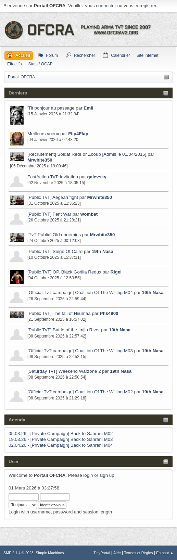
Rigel (116, 272)
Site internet (148, 55)
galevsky (96, 176)
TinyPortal (101, 553)
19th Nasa (102, 251)
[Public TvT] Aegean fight (52, 197)
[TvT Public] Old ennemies (54, 234)
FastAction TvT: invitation (52, 176)
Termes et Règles (138, 553)
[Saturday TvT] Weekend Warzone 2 (64, 371)
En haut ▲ (165, 553)
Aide (117, 553)
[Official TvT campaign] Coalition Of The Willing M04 (80, 292)
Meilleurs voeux (43, 133)
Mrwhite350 (39, 160)
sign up (107, 475)
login (88, 475)
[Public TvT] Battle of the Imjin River (63, 329)
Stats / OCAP (40, 64)
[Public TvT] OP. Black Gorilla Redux (64, 272)
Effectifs (14, 64)
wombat (89, 214)
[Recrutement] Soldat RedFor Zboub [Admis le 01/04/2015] (86, 154)
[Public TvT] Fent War (49, 214)
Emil (88, 108)
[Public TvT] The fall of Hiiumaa (59, 313)
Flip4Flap (78, 133)
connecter (106, 5)
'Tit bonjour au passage (51, 108)
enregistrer (145, 5)
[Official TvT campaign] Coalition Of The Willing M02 (80, 391)
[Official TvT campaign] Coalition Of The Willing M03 (80, 350)
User (14, 461)
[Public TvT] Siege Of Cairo (55, 251)
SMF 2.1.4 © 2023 (18, 553)
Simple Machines (50, 553)
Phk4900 (109, 313)
